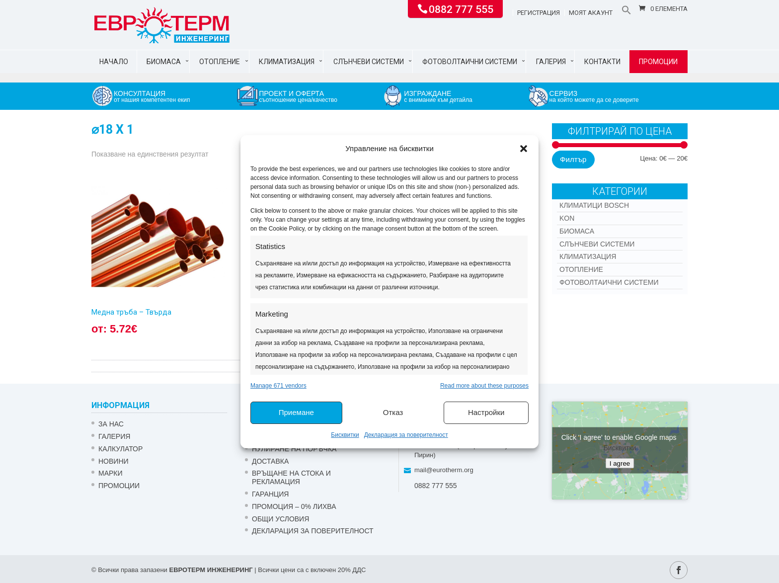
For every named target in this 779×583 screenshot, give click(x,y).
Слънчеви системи (368, 62)
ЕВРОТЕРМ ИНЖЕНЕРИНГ (210, 570)
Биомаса (164, 62)
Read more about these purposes (484, 385)
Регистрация (538, 12)
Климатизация (286, 62)
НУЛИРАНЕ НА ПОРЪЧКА (294, 449)
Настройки (486, 412)
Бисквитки (345, 434)
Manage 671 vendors (278, 385)
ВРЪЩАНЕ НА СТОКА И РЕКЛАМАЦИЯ (291, 477)
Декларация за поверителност (406, 434)
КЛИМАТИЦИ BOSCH (594, 205)
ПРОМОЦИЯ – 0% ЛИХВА (294, 506)
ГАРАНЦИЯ (270, 494)
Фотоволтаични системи (469, 62)
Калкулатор (120, 449)
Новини (113, 461)
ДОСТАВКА (270, 461)
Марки (110, 473)
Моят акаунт (591, 12)
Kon (566, 218)
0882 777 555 (461, 8)
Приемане (296, 412)
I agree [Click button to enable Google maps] (620, 463)
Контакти (602, 62)
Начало (113, 62)
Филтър (573, 159)
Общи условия (280, 519)
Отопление (219, 62)
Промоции (658, 62)
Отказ (393, 412)
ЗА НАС (111, 424)
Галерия (551, 62)
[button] (524, 149)
